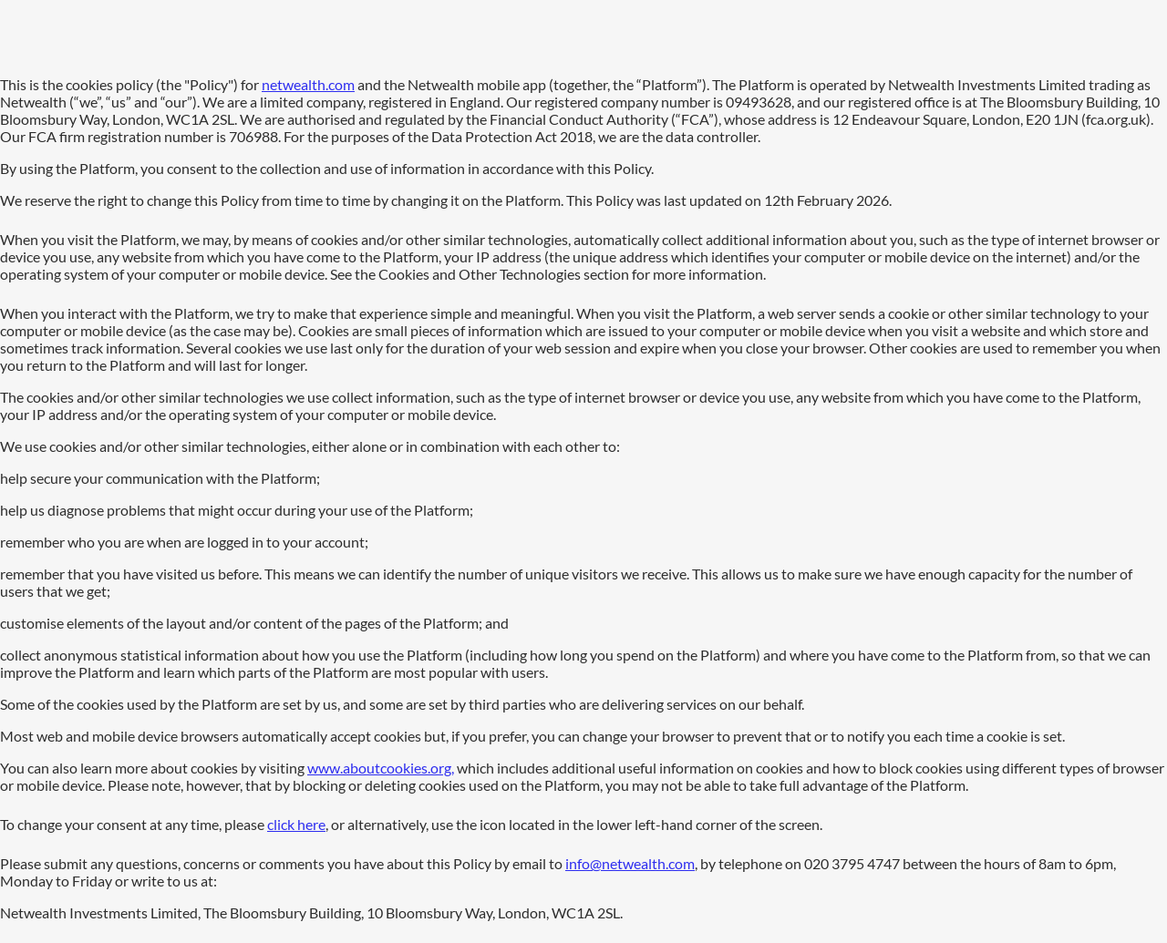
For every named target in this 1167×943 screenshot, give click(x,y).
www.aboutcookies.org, (380, 767)
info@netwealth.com (630, 863)
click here (296, 824)
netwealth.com (308, 84)
